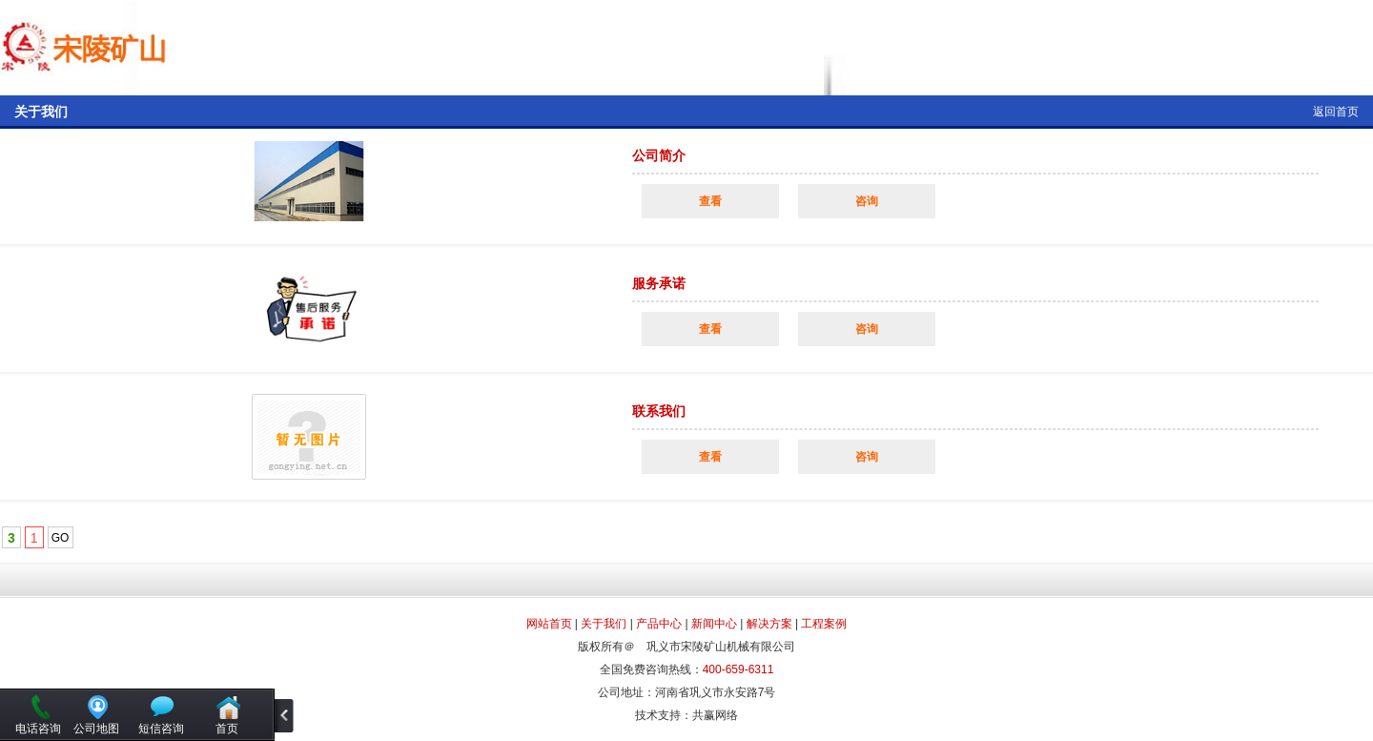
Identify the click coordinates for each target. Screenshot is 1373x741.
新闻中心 (714, 623)
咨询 (866, 201)
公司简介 (659, 155)
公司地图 (96, 728)
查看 (710, 201)
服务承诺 (659, 283)
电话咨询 (38, 728)
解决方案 (769, 623)
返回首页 (1336, 111)
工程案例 (824, 623)
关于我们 (603, 623)
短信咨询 (161, 728)
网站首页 (549, 623)
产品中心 (659, 623)
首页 (226, 728)
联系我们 (659, 411)
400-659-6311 (738, 669)
